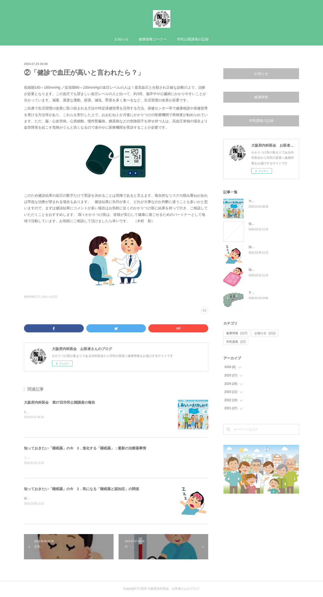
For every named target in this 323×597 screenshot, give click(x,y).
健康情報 (261, 97)
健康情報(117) (32, 296)
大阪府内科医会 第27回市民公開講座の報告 (59, 402)
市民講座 (236, 341)
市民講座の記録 (261, 121)
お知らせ (121, 39)
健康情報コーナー (153, 39)
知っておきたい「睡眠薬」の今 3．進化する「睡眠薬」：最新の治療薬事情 (85, 448)
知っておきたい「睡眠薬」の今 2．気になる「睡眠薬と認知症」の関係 (81, 489)
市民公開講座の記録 (193, 39)
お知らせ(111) (49, 296)
